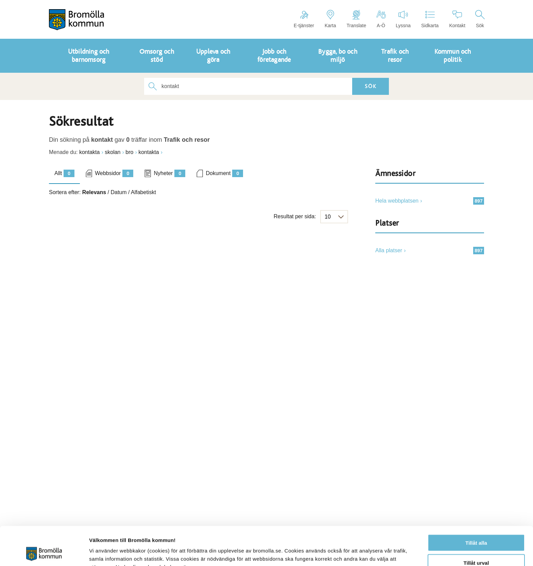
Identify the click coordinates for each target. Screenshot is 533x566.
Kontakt (457, 19)
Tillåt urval (476, 526)
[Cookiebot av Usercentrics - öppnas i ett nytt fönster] (44, 553)
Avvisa (476, 546)
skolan (112, 152)
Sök (480, 19)
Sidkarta (430, 19)
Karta (330, 19)
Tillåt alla (476, 506)
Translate (356, 19)
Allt (64, 173)
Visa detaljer (369, 552)
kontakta (89, 152)
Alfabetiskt (143, 192)
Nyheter (169, 173)
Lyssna (403, 19)
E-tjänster (304, 19)
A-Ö (381, 19)
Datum (118, 192)
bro (129, 152)
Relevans (94, 192)
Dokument (224, 173)
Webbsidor (114, 173)
